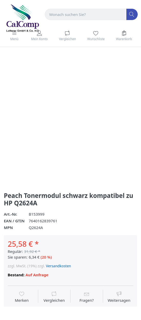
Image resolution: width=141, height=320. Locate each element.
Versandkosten (58, 265)
